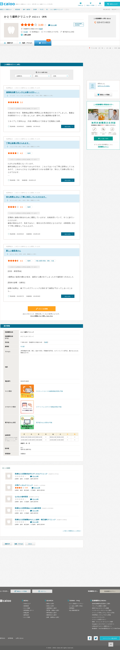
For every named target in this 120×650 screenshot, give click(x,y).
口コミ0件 (36, 476)
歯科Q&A (26, 615)
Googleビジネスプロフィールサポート (103, 624)
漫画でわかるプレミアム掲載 (100, 608)
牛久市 (41, 9)
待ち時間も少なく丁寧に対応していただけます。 (26, 197)
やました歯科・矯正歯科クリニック (35, 519)
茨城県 (35, 9)
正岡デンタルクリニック (24, 485)
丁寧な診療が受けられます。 (18, 143)
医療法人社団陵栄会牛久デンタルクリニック (31, 474)
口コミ (30, 544)
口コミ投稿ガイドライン (76, 603)
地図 (40, 29)
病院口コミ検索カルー (6, 9)
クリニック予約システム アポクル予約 (103, 612)
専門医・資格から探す (52, 610)
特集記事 (26, 612)
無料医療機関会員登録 (78, 24)
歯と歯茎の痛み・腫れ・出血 (45, 261)
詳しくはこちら (103, 138)
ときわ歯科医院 (28, 508)
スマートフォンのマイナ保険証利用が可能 (48, 407)
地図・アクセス (19, 544)
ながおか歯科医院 (21, 497)
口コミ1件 (37, 487)
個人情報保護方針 (74, 610)
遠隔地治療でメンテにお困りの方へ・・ (23, 92)
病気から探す (50, 603)
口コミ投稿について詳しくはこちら (41, 316)
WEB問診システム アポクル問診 (101, 615)
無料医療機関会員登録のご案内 (101, 603)
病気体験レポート (29, 610)
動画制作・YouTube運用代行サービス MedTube (106, 628)
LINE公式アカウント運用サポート (102, 626)
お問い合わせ (19, 638)
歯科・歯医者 (26, 9)
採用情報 (10, 638)
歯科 (29, 153)
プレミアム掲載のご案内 (99, 606)
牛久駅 (25, 32)
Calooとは (80, 5)
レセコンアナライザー (98, 617)
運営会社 (2, 638)
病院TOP (7, 544)
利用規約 (71, 608)
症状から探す (50, 606)
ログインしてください (104, 86)
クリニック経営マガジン (99, 619)
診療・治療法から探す (52, 617)
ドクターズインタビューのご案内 (101, 610)
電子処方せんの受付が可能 (44, 422)
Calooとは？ (27, 603)
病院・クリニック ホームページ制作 (102, 621)
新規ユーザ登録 (90, 5)
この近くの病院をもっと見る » (72, 531)
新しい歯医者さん (13, 251)
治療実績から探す (51, 608)
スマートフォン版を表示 (110, 638)
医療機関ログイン (103, 147)
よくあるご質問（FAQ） (76, 606)
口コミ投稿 (27, 617)
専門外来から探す (51, 612)
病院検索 (17, 9)
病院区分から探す (51, 615)
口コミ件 (54, 25)
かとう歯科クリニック (56, 9)
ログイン (100, 5)
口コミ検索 (27, 608)
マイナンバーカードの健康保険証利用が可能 (49, 391)
